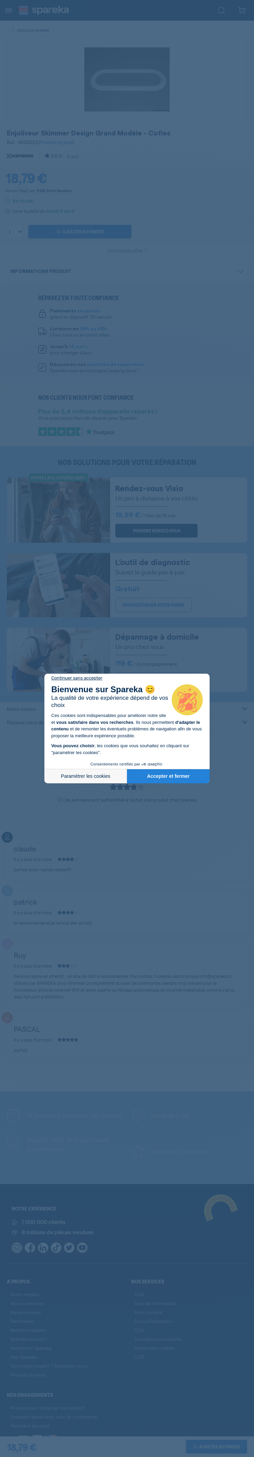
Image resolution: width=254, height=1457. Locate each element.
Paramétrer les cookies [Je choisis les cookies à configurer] (85, 776)
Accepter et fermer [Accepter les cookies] (168, 776)
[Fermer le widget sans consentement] (77, 678)
